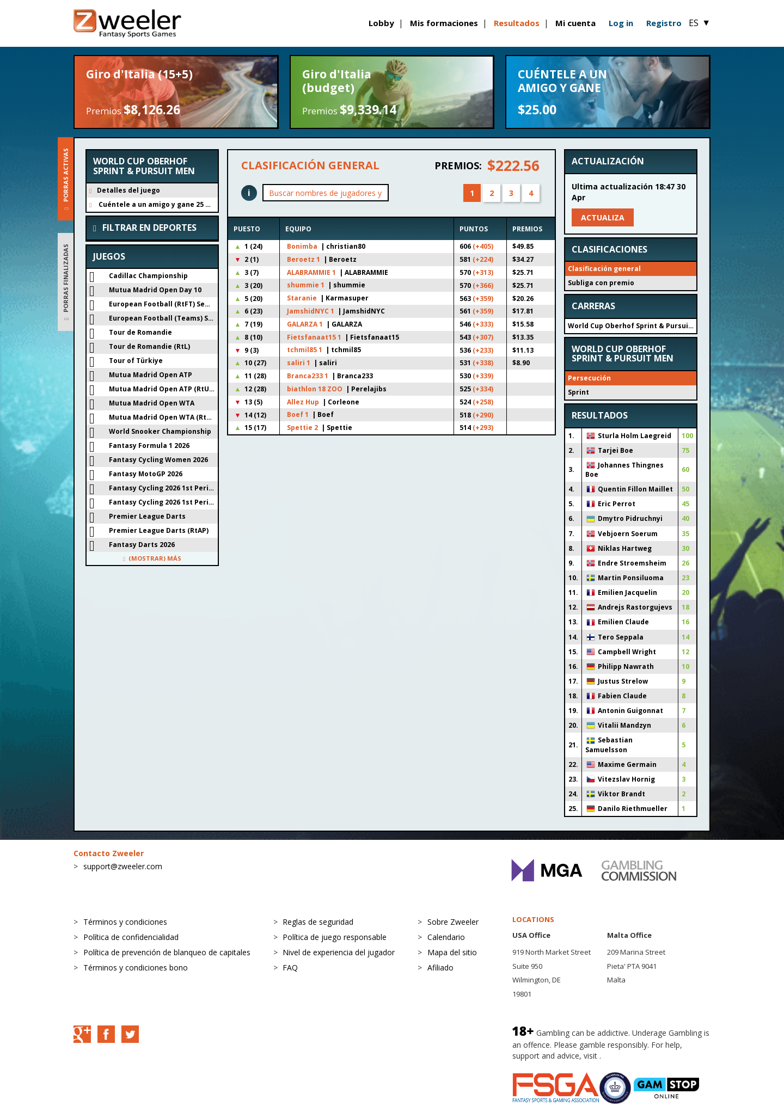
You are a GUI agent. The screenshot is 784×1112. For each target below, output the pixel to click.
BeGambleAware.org (639, 1055)
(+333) (483, 324)
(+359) (483, 298)
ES (699, 23)
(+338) (483, 362)
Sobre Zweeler (453, 922)
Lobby (381, 22)
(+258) (483, 402)
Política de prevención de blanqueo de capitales (166, 952)
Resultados (517, 22)
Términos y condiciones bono (135, 967)
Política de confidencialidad (131, 937)
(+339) (483, 375)
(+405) (483, 246)
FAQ (290, 967)
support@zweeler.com (122, 866)
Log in (621, 22)
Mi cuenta (575, 22)
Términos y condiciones (125, 922)
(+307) (483, 337)
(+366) (483, 285)
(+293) (483, 427)
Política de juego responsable (335, 937)
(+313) (483, 272)
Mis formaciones (444, 22)
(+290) (483, 415)
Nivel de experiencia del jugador (339, 952)
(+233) (483, 350)
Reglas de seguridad (318, 922)
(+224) (483, 259)
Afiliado (440, 967)
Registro (664, 22)
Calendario (446, 937)
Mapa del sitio (452, 952)
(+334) (483, 389)
